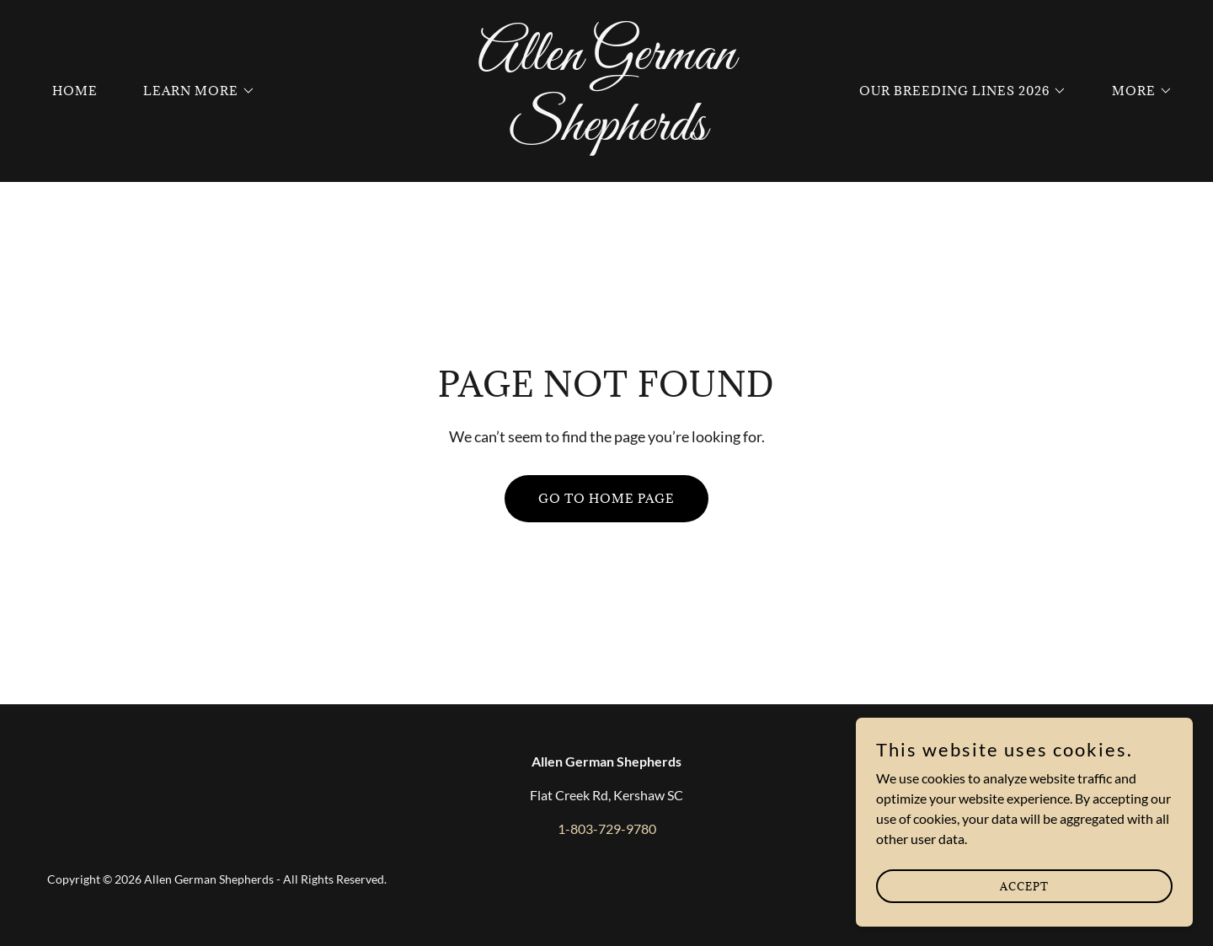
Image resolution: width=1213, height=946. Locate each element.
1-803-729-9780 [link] (607, 828)
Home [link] (75, 91)
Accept (1024, 885)
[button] (193, 91)
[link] (606, 134)
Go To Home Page (606, 498)
